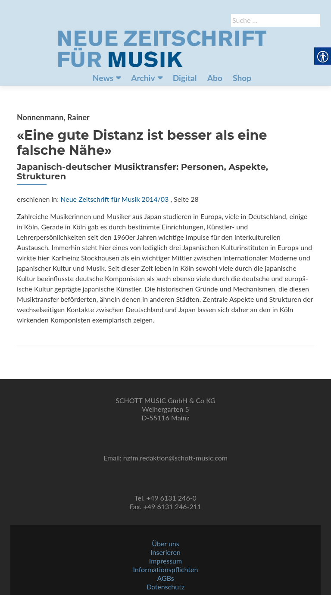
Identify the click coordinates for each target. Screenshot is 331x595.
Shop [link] (242, 78)
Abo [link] (214, 78)
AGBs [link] (165, 578)
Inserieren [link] (165, 552)
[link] (162, 48)
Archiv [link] (143, 78)
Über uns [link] (165, 543)
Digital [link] (185, 78)
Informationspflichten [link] (165, 569)
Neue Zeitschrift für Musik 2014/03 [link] (114, 199)
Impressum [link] (165, 561)
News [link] (103, 78)
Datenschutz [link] (165, 586)
